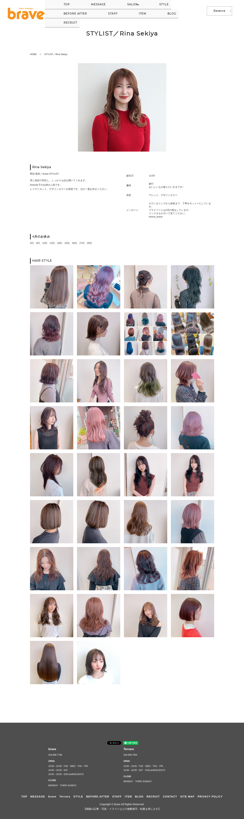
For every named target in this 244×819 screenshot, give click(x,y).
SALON (90, 11)
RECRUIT (195, 11)
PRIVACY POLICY (210, 796)
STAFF (152, 11)
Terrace (64, 796)
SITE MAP (187, 796)
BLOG (179, 11)
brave (52, 796)
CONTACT (170, 796)
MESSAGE (69, 11)
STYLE (108, 11)
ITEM (165, 11)
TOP (54, 11)
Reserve (219, 11)
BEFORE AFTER (130, 11)
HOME (33, 54)
